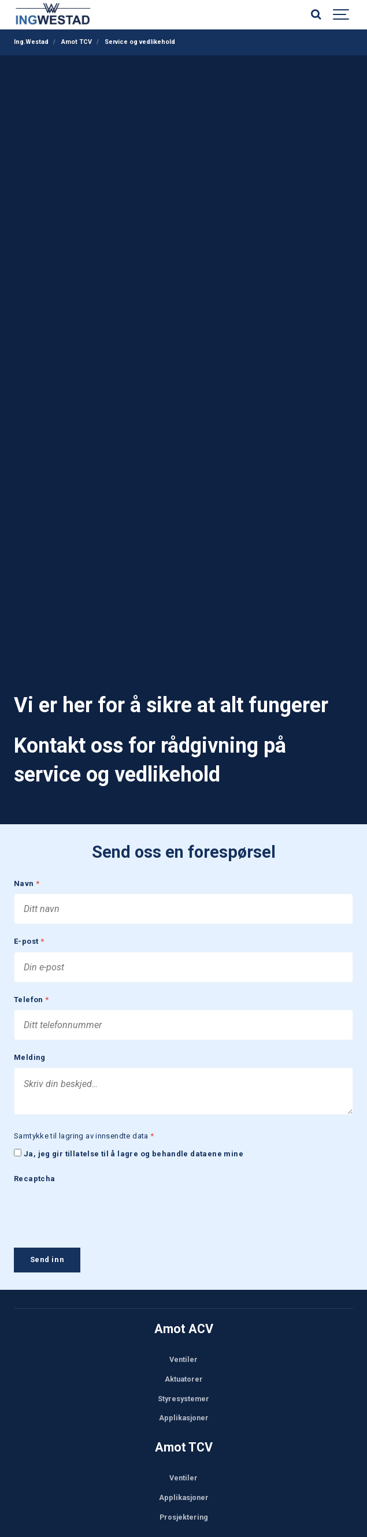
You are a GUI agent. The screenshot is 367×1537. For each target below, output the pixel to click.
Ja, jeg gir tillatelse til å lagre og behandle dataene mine (133, 1145)
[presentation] (102, 1202)
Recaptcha (34, 1170)
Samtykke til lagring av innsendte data (84, 1127)
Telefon (31, 991)
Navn (26, 875)
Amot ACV (183, 1319)
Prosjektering (184, 1507)
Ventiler (183, 1350)
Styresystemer (183, 1389)
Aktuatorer (184, 1369)
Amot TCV (184, 1438)
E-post (29, 932)
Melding (30, 1048)
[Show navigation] (341, 14)
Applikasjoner (184, 1408)
